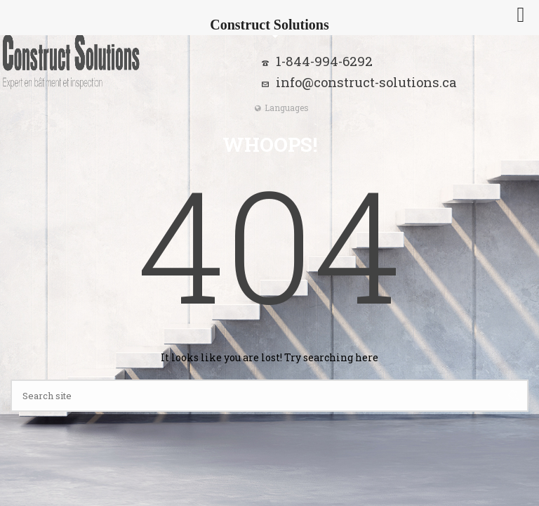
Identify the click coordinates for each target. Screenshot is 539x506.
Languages (282, 107)
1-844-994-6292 (324, 61)
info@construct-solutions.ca (366, 82)
